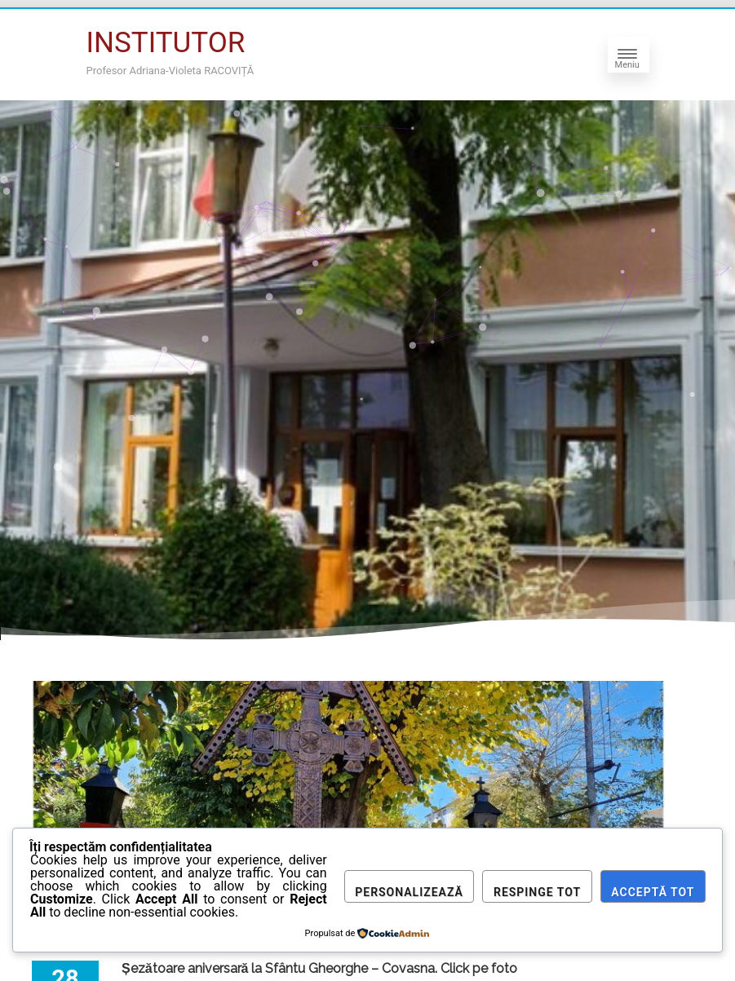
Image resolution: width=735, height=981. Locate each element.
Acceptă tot (652, 892)
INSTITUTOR (166, 43)
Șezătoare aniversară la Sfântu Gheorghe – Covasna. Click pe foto (319, 968)
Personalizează (409, 892)
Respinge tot (537, 892)
